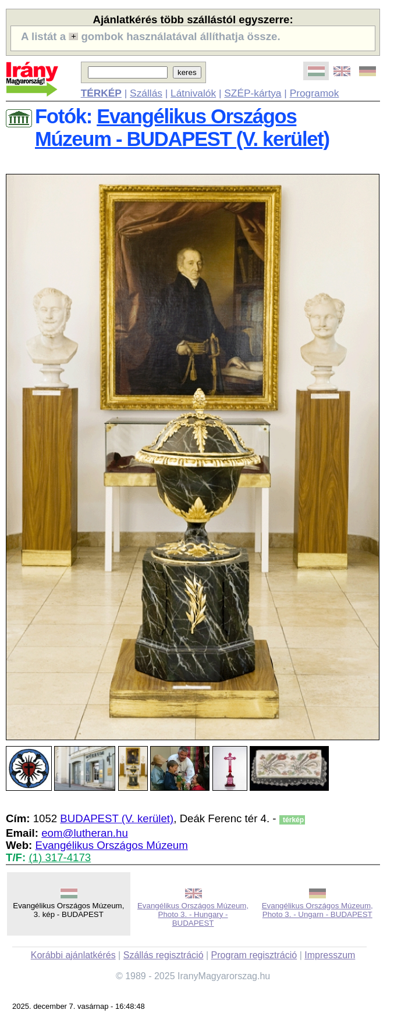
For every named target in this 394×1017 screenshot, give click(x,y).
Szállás (146, 93)
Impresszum (329, 955)
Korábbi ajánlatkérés (73, 955)
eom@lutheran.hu (84, 833)
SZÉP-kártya (252, 93)
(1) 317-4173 (60, 857)
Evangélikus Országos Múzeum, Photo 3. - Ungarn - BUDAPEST (317, 910)
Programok (314, 93)
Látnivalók (193, 93)
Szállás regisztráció (163, 955)
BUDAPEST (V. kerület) (116, 818)
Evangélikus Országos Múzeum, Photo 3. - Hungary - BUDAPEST (193, 914)
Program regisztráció (254, 955)
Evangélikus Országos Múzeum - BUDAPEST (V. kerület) (182, 127)
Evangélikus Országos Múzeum (111, 845)
